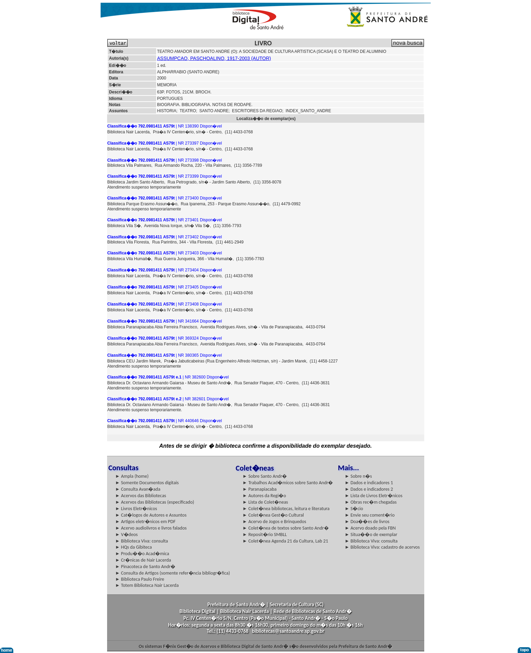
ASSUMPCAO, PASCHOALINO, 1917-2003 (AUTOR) (214, 58)
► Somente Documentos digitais (147, 483)
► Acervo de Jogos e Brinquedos (274, 521)
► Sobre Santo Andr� (264, 476)
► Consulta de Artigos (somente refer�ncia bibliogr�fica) (172, 573)
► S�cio (354, 508)
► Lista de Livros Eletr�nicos (373, 496)
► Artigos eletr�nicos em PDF (145, 521)
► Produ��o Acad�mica (142, 553)
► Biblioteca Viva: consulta (141, 541)
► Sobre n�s (358, 476)
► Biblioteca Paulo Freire (139, 579)
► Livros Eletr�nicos (136, 508)
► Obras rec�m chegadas (371, 502)
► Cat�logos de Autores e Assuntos (151, 515)
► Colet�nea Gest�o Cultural (273, 515)
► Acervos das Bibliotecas (140, 496)
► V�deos (126, 534)
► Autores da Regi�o (264, 496)
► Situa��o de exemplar (371, 534)
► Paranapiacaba (259, 489)
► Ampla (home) (132, 476)
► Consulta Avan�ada (137, 489)
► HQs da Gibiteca (133, 547)
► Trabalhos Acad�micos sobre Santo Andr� (287, 483)
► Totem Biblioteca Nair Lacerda (147, 585)
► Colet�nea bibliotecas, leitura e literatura (285, 508)
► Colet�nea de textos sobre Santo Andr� (285, 528)
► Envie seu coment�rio (370, 515)
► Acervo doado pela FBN (370, 528)
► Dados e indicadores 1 (369, 483)
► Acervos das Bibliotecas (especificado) (154, 502)
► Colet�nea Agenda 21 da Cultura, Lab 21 (285, 541)
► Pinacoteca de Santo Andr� (145, 566)
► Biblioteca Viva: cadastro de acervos (382, 547)
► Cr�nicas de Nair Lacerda (143, 560)
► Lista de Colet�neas (265, 502)
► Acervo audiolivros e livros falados (151, 528)
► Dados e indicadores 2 (369, 489)
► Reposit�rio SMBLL (264, 534)
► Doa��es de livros (367, 521)
